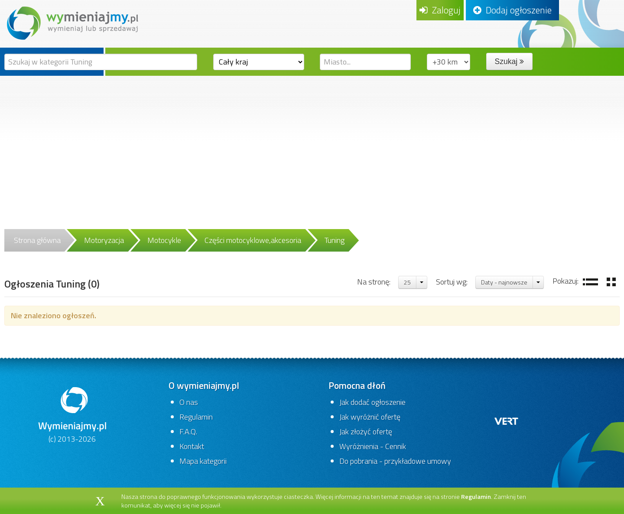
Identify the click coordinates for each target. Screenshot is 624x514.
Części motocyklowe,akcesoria (253, 240)
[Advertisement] (312, 140)
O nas (188, 402)
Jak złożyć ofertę (365, 431)
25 (407, 282)
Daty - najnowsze (504, 282)
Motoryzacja (104, 240)
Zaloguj (440, 10)
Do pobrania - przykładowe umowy (395, 461)
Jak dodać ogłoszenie (372, 402)
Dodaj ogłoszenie (512, 10)
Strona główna (37, 240)
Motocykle (164, 240)
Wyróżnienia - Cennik (372, 446)
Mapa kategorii (203, 461)
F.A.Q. (188, 431)
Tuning (334, 240)
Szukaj (509, 61)
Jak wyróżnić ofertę (369, 417)
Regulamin (196, 417)
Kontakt (191, 446)
